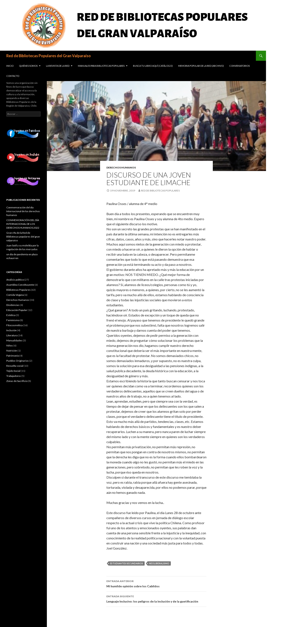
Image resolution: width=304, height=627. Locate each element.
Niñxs (9, 345)
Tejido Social (13, 370)
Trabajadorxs (13, 375)
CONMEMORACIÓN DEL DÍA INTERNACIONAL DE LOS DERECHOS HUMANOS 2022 (22, 223)
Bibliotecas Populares (18, 289)
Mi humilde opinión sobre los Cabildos (156, 583)
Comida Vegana (15, 294)
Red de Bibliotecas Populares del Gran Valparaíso (48, 55)
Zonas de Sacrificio (16, 381)
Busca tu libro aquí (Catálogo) (153, 65)
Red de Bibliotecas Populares (160, 190)
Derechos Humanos (121, 167)
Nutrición (11, 350)
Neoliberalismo (159, 563)
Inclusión (11, 330)
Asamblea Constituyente (20, 284)
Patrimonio (12, 355)
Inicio (10, 65)
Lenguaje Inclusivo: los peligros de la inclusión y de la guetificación (156, 598)
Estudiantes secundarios (126, 563)
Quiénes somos (28, 65)
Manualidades (14, 340)
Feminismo (12, 320)
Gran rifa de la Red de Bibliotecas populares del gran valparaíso (23, 236)
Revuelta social (14, 365)
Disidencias (12, 305)
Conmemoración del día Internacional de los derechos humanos (23, 211)
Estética (10, 315)
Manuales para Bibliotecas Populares (101, 65)
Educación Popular (16, 310)
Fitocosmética (14, 325)
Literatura (12, 335)
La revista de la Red (57, 65)
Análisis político (15, 279)
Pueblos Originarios (17, 360)
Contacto (12, 76)
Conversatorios (239, 65)
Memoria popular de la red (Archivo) (201, 65)
